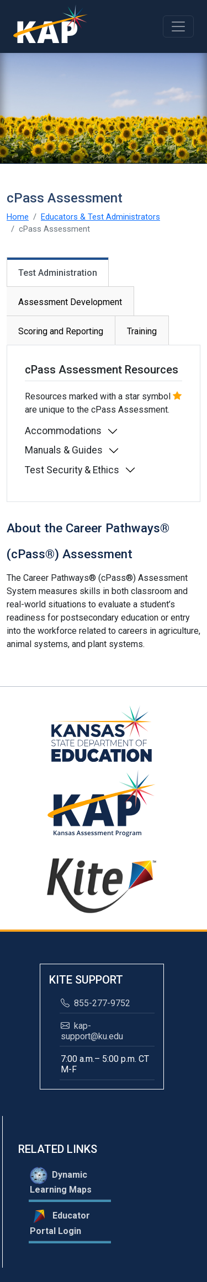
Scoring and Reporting (60, 331)
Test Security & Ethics (72, 470)
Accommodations (63, 430)
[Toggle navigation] (178, 26)
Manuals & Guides (64, 450)
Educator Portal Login (60, 1221)
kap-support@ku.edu (92, 1031)
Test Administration (57, 273)
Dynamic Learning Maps (61, 1181)
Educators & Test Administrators (100, 217)
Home (18, 217)
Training (142, 331)
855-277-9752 (95, 1003)
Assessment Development (70, 302)
